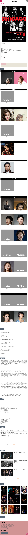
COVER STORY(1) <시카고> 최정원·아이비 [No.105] (7, 432)
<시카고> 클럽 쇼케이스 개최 (4, 435)
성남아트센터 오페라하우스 (8, 49)
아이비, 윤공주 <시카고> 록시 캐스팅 (5, 438)
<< (7, 444)
